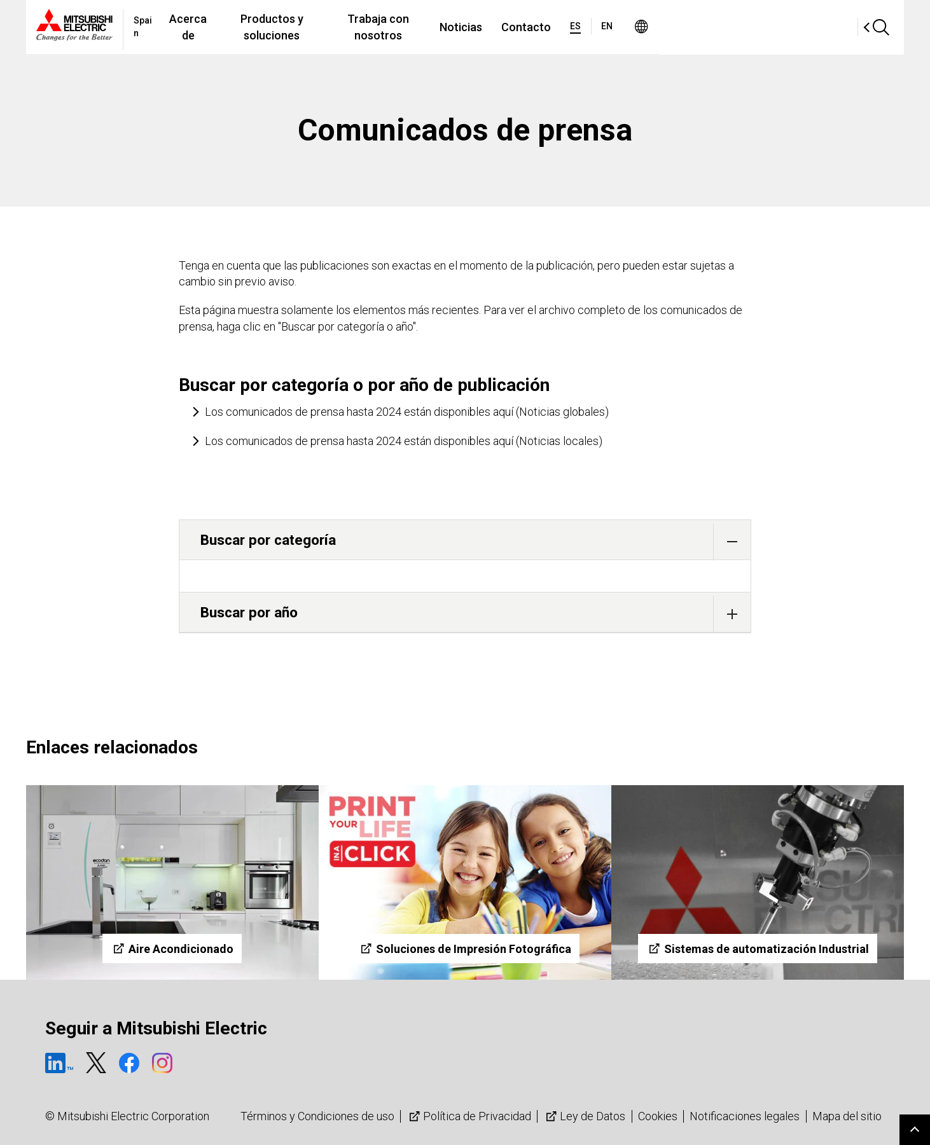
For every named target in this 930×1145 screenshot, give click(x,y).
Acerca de (256, 27)
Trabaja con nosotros (498, 27)
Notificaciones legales (745, 1116)
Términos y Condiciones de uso (317, 1116)
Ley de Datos (584, 1116)
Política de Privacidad (468, 1116)
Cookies (657, 1116)
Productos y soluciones (362, 27)
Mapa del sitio (847, 1116)
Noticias (594, 27)
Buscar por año (475, 614)
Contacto (659, 27)
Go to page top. (914, 1129)
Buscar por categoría (475, 541)
